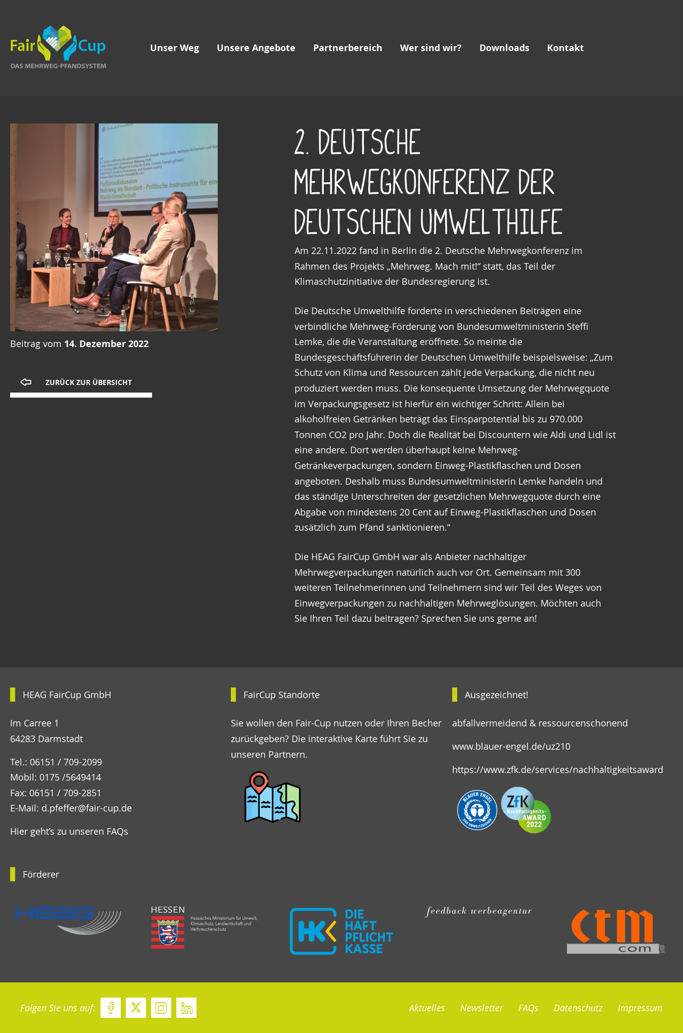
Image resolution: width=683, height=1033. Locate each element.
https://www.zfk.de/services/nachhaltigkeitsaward (557, 769)
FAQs (528, 1008)
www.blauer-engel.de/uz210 (511, 746)
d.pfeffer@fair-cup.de (86, 808)
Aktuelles (427, 1008)
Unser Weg (174, 47)
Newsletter (481, 1008)
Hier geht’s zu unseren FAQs (69, 831)
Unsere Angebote (256, 47)
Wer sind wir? (431, 47)
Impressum (640, 1008)
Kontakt (565, 47)
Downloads (504, 47)
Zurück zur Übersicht (88, 382)
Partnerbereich (347, 47)
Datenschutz (578, 1008)
